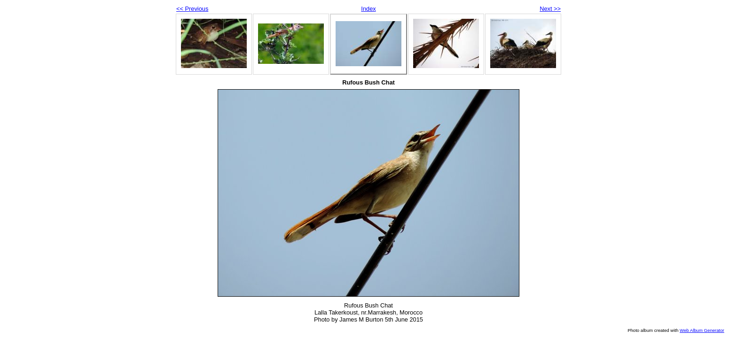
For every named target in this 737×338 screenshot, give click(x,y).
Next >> (550, 8)
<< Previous (192, 8)
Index (368, 8)
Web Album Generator (702, 330)
